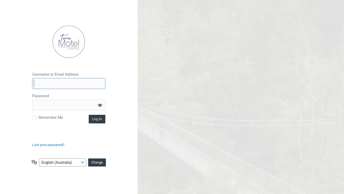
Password (40, 96)
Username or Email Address (55, 74)
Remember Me (50, 117)
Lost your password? (48, 145)
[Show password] (100, 105)
